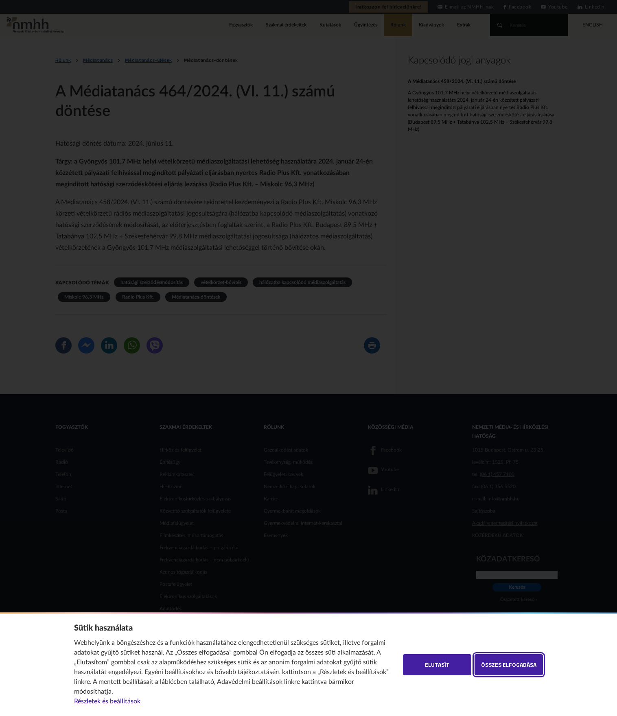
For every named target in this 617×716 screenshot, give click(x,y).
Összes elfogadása (508, 664)
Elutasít (437, 664)
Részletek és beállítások (107, 701)
